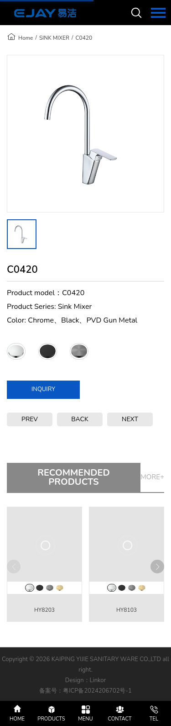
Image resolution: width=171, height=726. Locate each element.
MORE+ (152, 477)
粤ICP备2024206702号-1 (97, 691)
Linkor (98, 680)
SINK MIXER (54, 38)
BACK (79, 419)
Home (25, 38)
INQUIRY (43, 389)
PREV (29, 419)
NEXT (130, 419)
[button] (157, 566)
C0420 (83, 38)
